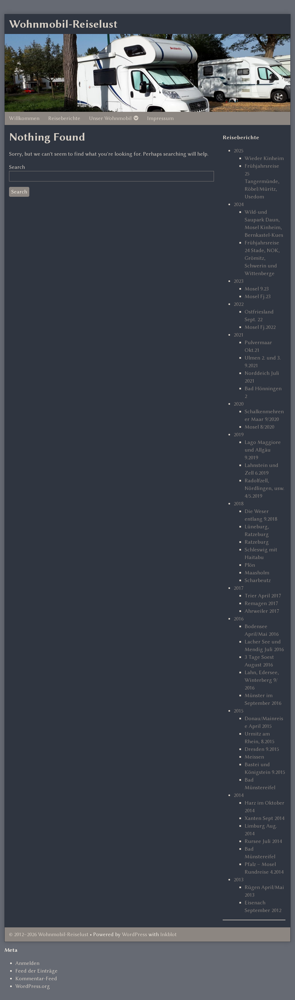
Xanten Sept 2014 (264, 818)
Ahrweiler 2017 (262, 611)
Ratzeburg (257, 542)
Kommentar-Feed (36, 978)
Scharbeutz (258, 580)
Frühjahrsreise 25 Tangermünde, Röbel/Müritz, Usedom (262, 181)
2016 (239, 619)
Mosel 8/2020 (259, 427)
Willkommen (24, 118)
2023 (239, 281)
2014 (239, 795)
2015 (239, 711)
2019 (239, 434)
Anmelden (27, 963)
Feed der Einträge (36, 971)
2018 (239, 503)
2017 (239, 588)
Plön (250, 565)
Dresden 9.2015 (262, 749)
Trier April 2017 (263, 595)
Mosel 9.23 (257, 289)
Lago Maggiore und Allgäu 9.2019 (263, 450)
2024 (239, 204)
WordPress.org (32, 986)
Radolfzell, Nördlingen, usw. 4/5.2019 (264, 488)
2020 (239, 404)
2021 (239, 335)
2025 (239, 150)
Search (17, 167)
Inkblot (168, 934)
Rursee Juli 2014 (263, 841)
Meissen (254, 757)
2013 (239, 879)
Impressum (160, 118)
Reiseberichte (64, 118)
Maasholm (257, 572)
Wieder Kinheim (264, 158)
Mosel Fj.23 (258, 296)
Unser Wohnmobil (110, 118)
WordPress (134, 934)
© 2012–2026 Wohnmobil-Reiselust (48, 934)
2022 (239, 304)
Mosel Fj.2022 (260, 327)
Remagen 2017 (261, 603)
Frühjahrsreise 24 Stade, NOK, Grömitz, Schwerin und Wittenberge (262, 258)
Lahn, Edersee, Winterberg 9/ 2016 (262, 680)
